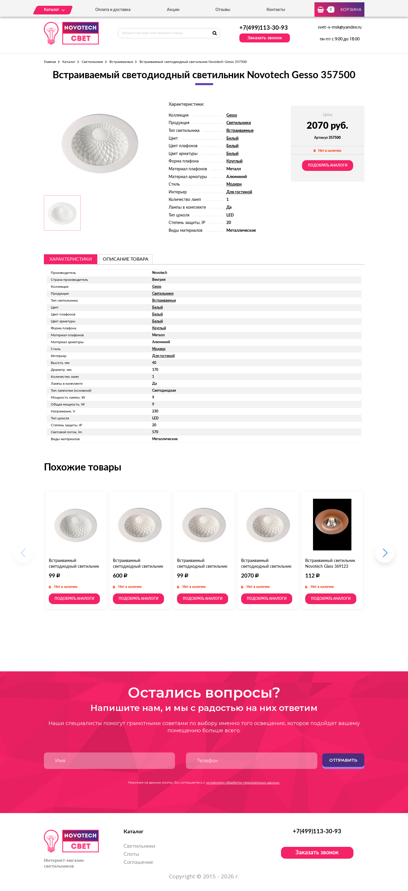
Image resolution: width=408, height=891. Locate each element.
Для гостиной (239, 192)
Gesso (231, 115)
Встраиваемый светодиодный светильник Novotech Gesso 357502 (138, 566)
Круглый (234, 161)
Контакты (276, 10)
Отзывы (222, 10)
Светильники (92, 61)
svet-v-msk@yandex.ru (340, 27)
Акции (173, 10)
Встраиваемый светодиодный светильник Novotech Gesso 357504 (202, 566)
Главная (50, 61)
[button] (384, 556)
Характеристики (70, 259)
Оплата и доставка (113, 10)
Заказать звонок (264, 38)
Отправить (343, 760)
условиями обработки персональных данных (243, 782)
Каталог (68, 61)
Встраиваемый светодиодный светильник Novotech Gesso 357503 (266, 566)
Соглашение (138, 862)
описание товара (125, 259)
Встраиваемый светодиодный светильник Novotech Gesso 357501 (74, 566)
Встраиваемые (121, 61)
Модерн (234, 184)
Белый (232, 139)
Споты (131, 854)
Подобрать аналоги (327, 165)
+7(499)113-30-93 (263, 28)
